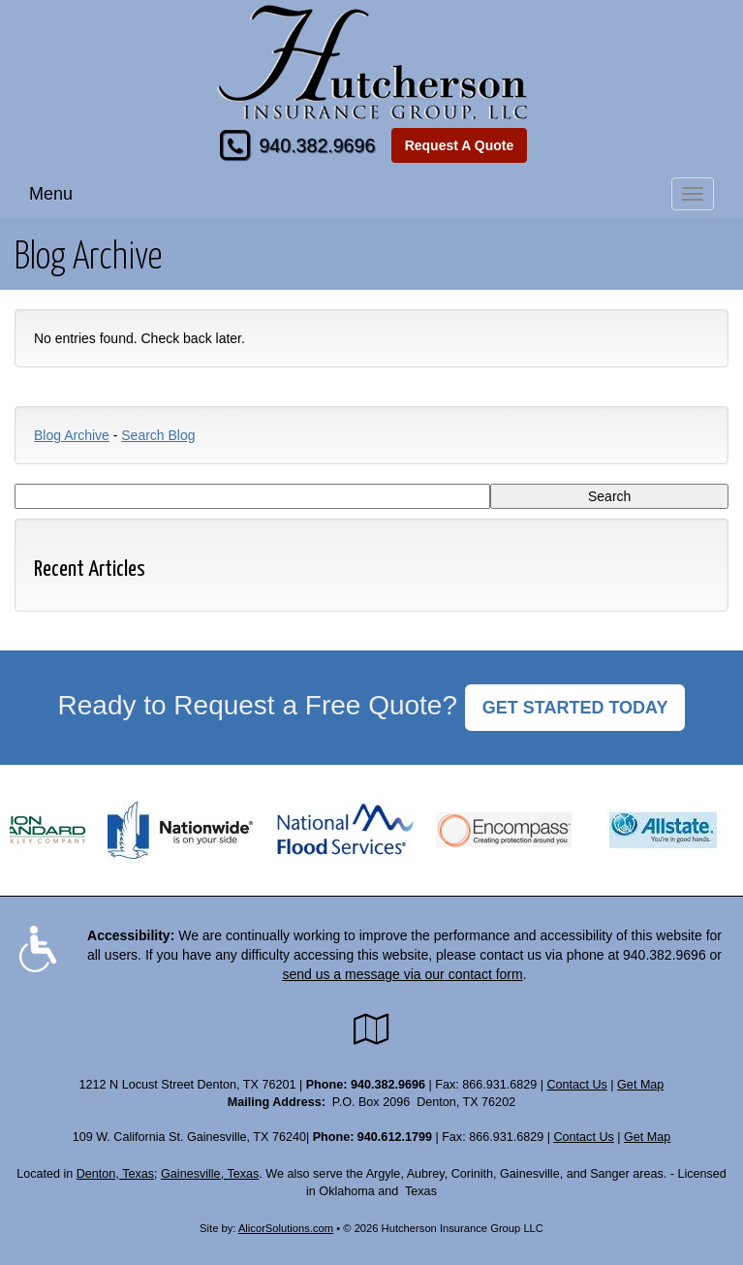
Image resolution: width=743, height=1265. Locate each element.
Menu (51, 194)
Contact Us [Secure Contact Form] (577, 1084)
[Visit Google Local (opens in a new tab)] (371, 1029)
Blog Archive (71, 435)
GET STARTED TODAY (575, 707)
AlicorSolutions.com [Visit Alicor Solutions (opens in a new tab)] (285, 1228)
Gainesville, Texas (210, 1174)
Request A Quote (459, 145)
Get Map (640, 1084)
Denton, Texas (115, 1174)
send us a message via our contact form (402, 974)
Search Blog (158, 435)
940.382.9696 (317, 145)
